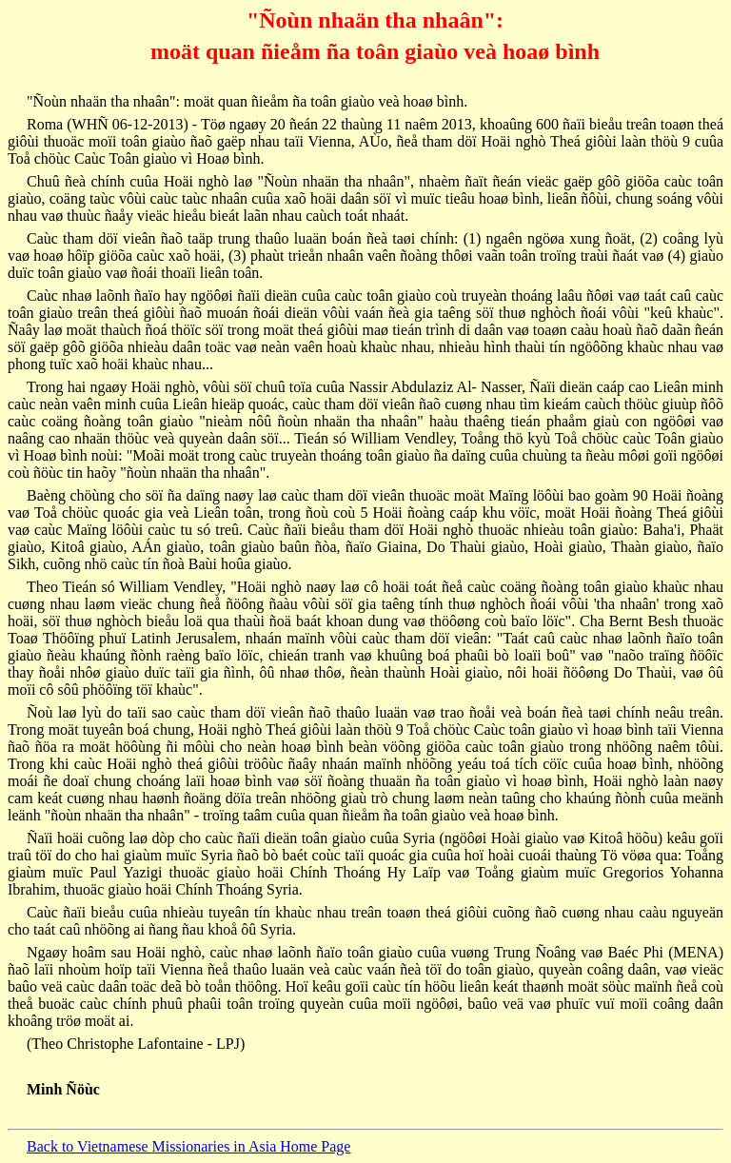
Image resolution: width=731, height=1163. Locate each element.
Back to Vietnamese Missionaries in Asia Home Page (188, 1146)
